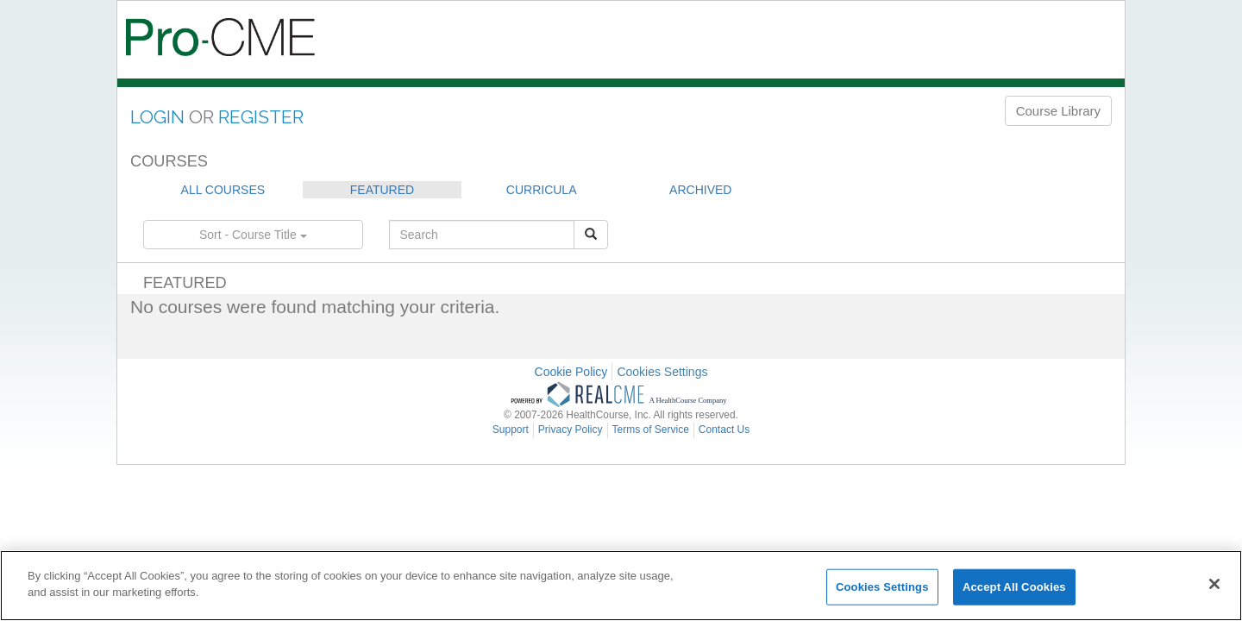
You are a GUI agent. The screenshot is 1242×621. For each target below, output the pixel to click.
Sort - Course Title (253, 235)
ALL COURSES (223, 190)
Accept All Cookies (1014, 586)
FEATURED (382, 190)
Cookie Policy (571, 372)
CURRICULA (541, 190)
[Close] (1214, 584)
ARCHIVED (700, 190)
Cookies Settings (662, 372)
